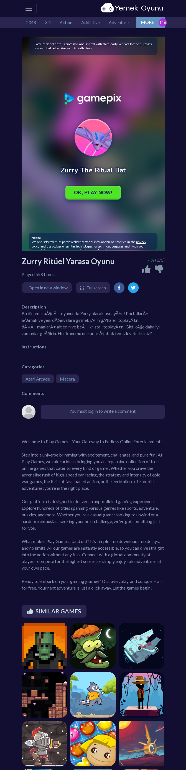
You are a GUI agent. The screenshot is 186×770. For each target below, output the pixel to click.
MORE (147, 22)
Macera (67, 378)
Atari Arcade (38, 378)
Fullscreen (96, 287)
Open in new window (48, 287)
